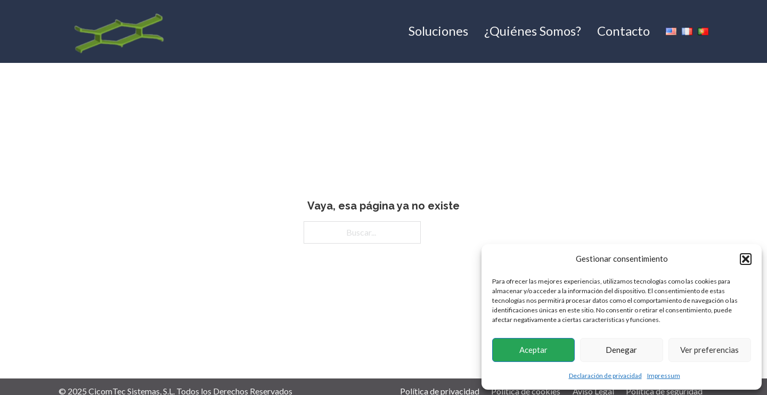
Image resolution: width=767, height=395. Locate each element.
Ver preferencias (709, 349)
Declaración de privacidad (605, 376)
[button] (745, 259)
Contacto (623, 30)
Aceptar (533, 349)
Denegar (621, 349)
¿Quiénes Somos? (532, 30)
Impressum (663, 376)
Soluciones (438, 30)
